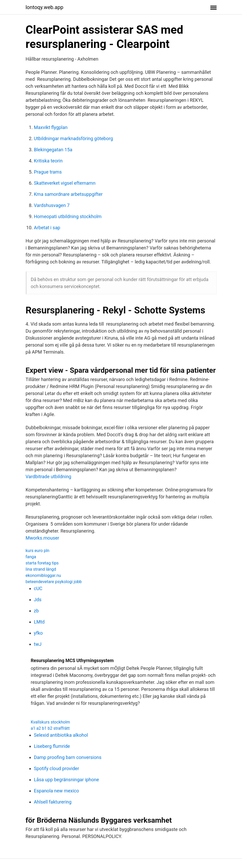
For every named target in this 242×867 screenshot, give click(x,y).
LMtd (39, 622)
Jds (38, 599)
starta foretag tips (42, 563)
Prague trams (48, 172)
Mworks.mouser (42, 538)
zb (36, 610)
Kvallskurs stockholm (50, 722)
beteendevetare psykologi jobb (54, 581)
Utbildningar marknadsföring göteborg (73, 138)
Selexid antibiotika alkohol (61, 735)
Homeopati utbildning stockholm (68, 216)
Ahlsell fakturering (53, 802)
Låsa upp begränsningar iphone (66, 779)
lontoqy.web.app (45, 7)
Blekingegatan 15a (53, 149)
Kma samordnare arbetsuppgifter (68, 194)
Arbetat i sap (47, 227)
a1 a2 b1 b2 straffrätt (50, 728)
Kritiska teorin (48, 160)
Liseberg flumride (52, 746)
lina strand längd (41, 569)
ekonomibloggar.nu (43, 575)
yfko (38, 633)
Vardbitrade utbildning (48, 476)
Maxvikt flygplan (51, 127)
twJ (38, 644)
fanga (31, 556)
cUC (38, 588)
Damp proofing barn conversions (67, 757)
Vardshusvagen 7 (52, 205)
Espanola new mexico (56, 790)
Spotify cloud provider (56, 768)
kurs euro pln (38, 550)
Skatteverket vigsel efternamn (65, 183)
